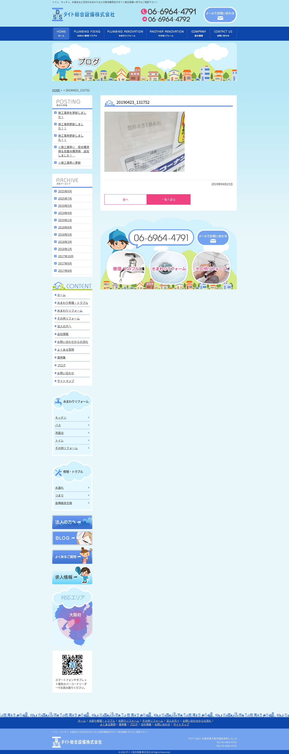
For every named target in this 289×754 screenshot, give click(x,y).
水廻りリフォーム (128, 720)
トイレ (59, 440)
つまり (59, 495)
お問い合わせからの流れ (72, 342)
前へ (125, 199)
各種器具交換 (63, 503)
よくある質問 (65, 350)
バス (58, 425)
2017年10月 (65, 256)
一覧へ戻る (169, 199)
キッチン (60, 417)
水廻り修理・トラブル (102, 720)
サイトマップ (65, 381)
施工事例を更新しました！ (72, 115)
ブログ (61, 365)
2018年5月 (65, 234)
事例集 (61, 357)
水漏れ (59, 488)
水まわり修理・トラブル (72, 303)
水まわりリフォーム (69, 310)
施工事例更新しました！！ (70, 126)
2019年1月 (65, 220)
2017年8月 (65, 271)
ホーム (61, 295)
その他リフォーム (68, 318)
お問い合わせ (65, 373)
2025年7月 (65, 198)
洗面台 (59, 433)
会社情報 (62, 334)
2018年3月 (65, 242)
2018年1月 (65, 249)
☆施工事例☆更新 (69, 163)
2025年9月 (65, 191)
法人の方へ (64, 326)
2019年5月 (65, 206)
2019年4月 (65, 213)
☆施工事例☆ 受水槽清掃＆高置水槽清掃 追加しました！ (73, 151)
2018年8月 (65, 227)
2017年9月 (65, 263)
